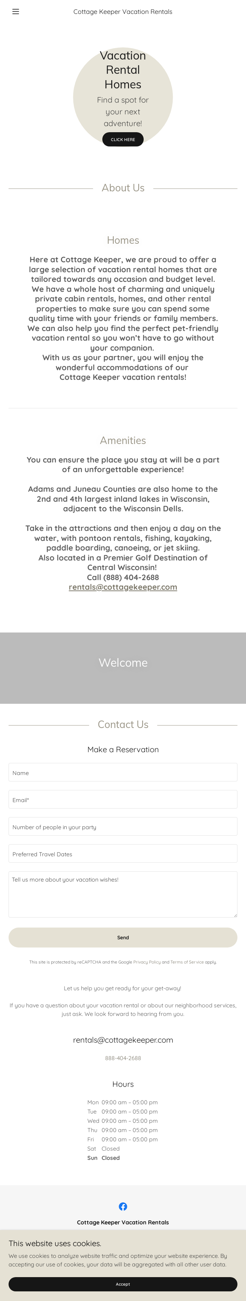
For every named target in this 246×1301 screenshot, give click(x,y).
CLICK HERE (123, 139)
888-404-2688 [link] (123, 1058)
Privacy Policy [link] (147, 962)
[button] (26, 11)
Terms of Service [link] (187, 962)
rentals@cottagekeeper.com (123, 587)
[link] (123, 1206)
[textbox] (123, 772)
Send (123, 937)
